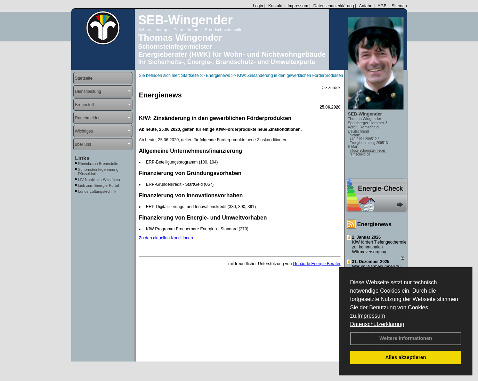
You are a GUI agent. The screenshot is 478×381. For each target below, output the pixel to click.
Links (82, 158)
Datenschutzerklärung (377, 324)
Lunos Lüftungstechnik (97, 191)
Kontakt (275, 5)
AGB (382, 5)
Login (258, 5)
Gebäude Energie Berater (317, 263)
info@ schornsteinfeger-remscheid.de (368, 152)
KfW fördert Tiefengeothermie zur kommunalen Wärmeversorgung (379, 247)
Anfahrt (366, 5)
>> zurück (331, 87)
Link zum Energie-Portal (98, 185)
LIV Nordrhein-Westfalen (99, 179)
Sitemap (399, 5)
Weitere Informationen (405, 338)
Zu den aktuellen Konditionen (166, 238)
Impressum (371, 316)
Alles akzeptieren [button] (405, 357)
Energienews (374, 224)
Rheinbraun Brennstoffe (98, 163)
